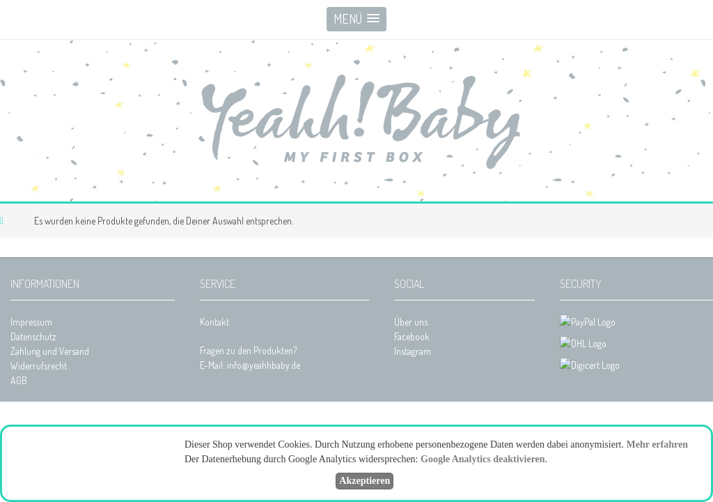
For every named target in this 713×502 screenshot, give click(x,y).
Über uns (411, 322)
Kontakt (214, 322)
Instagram (412, 351)
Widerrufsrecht (38, 366)
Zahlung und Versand (49, 351)
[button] (356, 19)
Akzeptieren (364, 481)
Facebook (412, 336)
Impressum (31, 322)
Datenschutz (33, 336)
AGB (18, 380)
